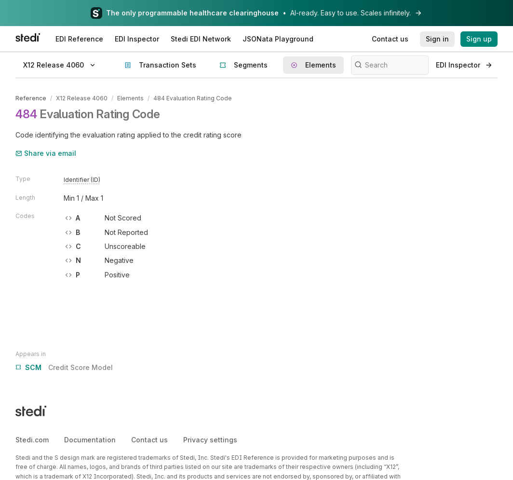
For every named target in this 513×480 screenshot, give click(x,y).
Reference (30, 98)
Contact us (149, 440)
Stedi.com (32, 440)
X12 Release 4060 (82, 98)
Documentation (90, 440)
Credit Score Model (64, 367)
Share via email (45, 153)
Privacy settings (210, 440)
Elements (130, 98)
